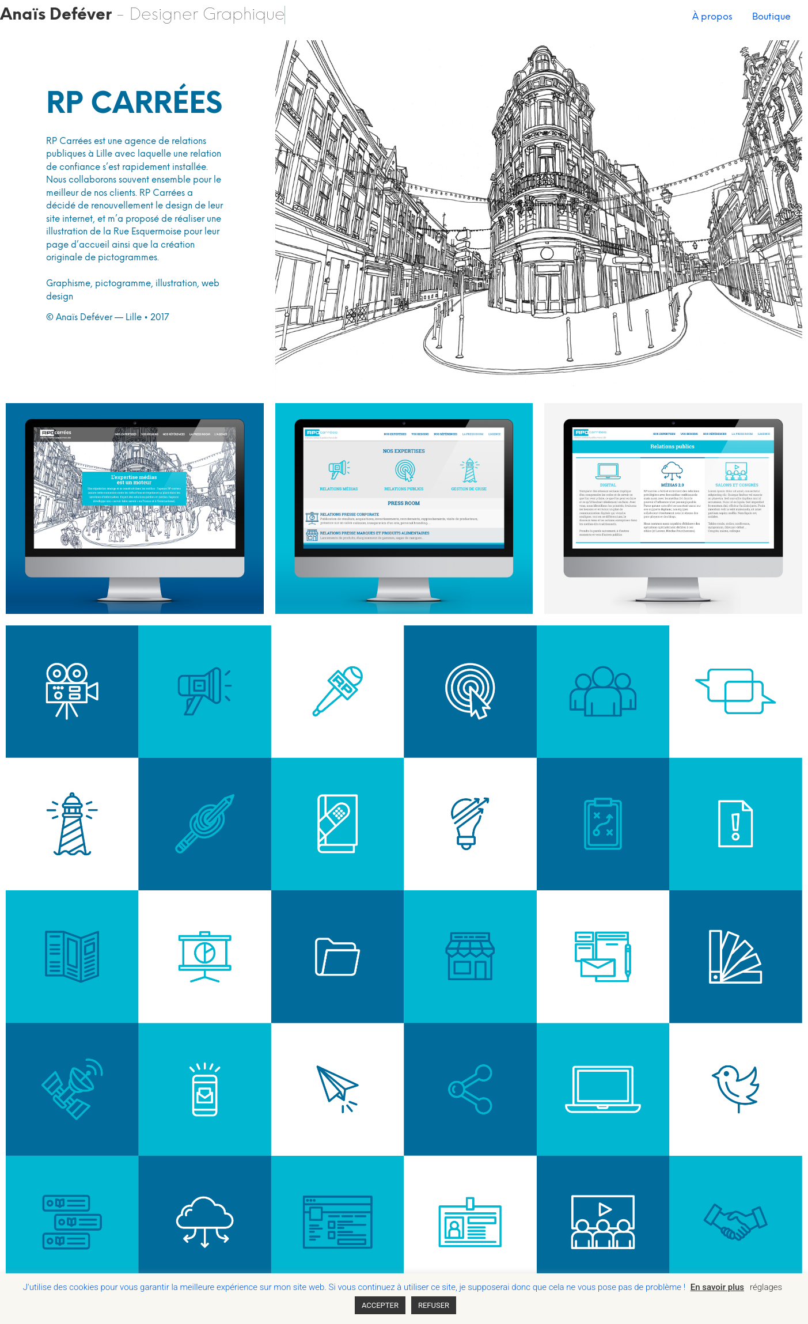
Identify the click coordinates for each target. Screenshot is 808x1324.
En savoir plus (717, 1287)
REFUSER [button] (433, 1305)
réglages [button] (766, 1287)
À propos (712, 17)
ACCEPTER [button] (380, 1305)
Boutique (771, 17)
